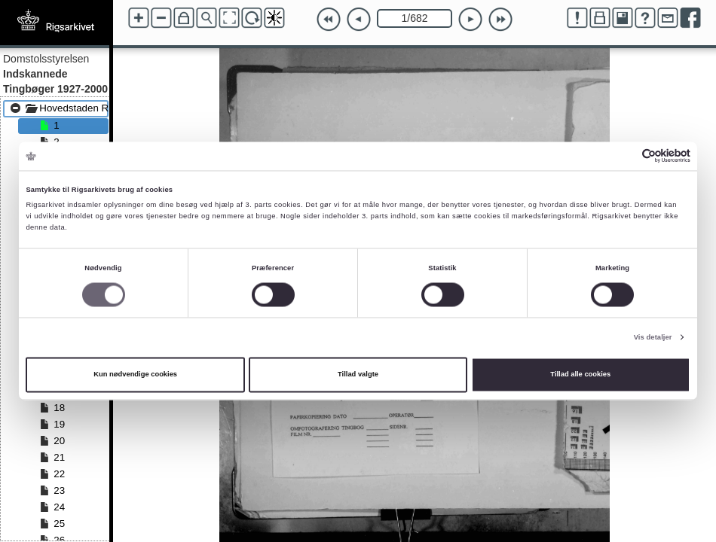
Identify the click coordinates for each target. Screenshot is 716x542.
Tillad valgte (358, 375)
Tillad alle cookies (580, 375)
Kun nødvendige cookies (135, 375)
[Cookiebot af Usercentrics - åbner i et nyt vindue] (624, 156)
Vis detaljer (653, 337)
